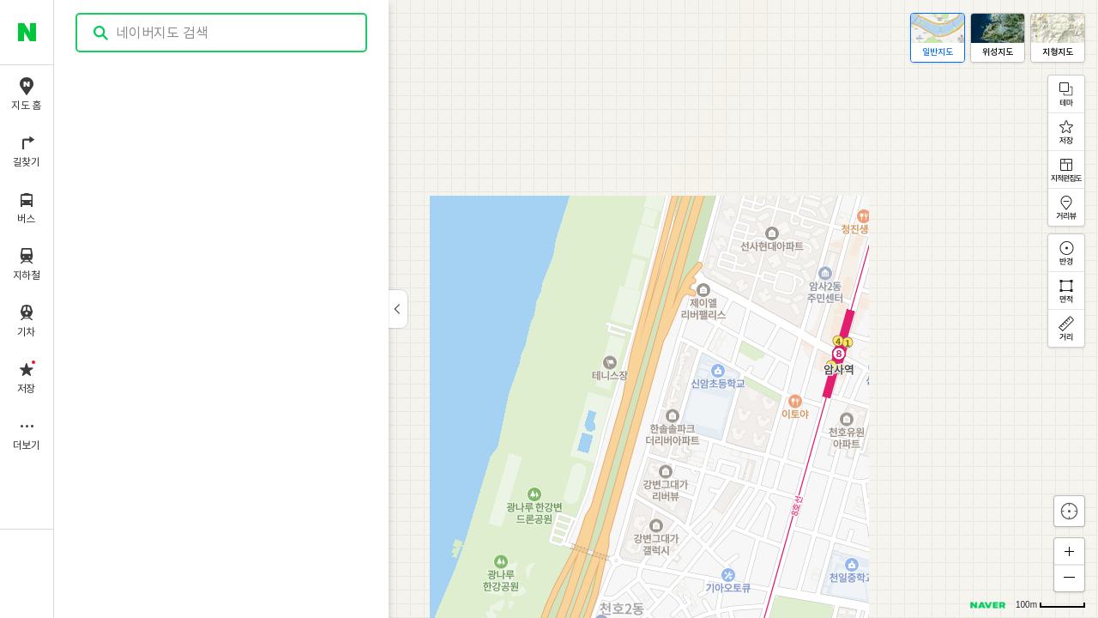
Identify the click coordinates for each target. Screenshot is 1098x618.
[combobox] (222, 33)
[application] (576, 309)
